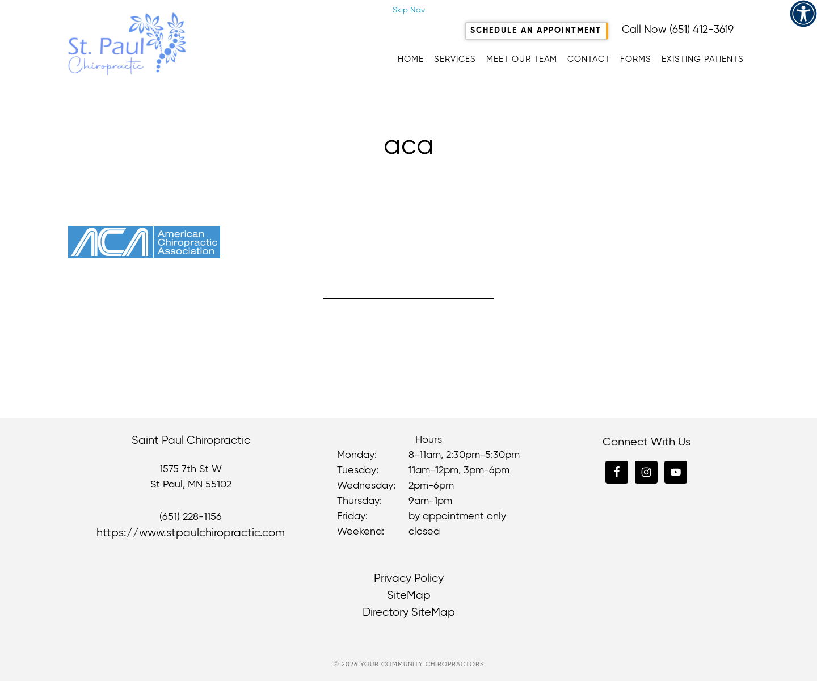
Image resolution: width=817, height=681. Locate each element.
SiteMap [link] (409, 596)
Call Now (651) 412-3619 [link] (678, 29)
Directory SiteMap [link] (409, 613)
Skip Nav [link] (409, 10)
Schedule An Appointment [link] (535, 31)
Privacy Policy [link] (409, 579)
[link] (803, 13)
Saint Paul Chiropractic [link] (181, 43)
